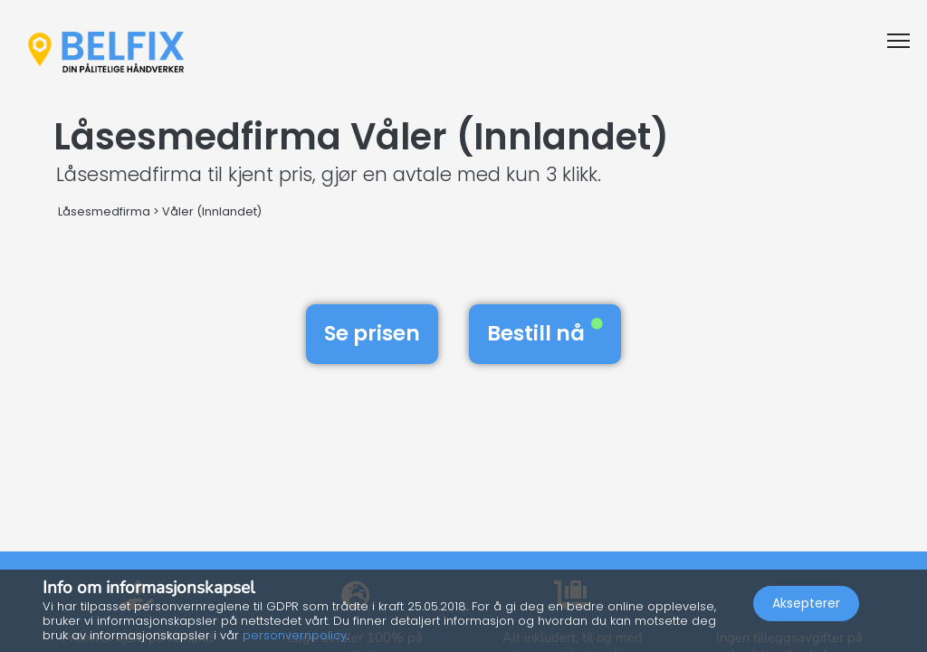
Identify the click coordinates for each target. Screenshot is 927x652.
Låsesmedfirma (104, 211)
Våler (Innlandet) (212, 211)
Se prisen (372, 333)
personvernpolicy (295, 635)
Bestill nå (545, 333)
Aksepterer (806, 603)
